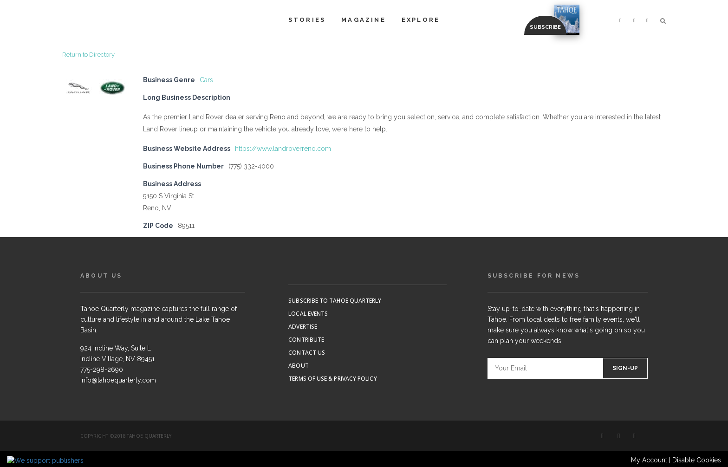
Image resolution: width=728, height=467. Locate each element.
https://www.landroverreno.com (283, 148)
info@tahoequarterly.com (118, 380)
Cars (206, 80)
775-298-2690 (101, 369)
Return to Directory (88, 54)
